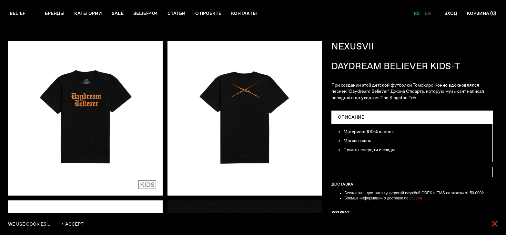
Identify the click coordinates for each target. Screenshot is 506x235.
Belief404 (145, 13)
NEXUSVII (352, 46)
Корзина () (481, 13)
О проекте (208, 13)
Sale (118, 13)
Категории (88, 13)
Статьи (176, 13)
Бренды (55, 13)
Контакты (244, 13)
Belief (17, 13)
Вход (450, 13)
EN (428, 13)
